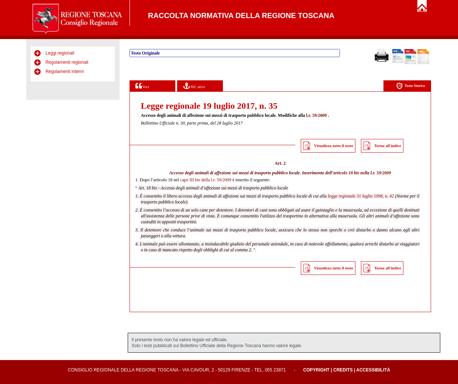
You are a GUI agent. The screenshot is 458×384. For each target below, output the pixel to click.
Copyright (316, 370)
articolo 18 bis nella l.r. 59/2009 (362, 172)
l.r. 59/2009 (316, 115)
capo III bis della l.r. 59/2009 (205, 179)
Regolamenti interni (64, 71)
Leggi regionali (59, 53)
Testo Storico (410, 86)
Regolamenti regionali (66, 62)
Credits (343, 370)
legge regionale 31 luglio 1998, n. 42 (361, 196)
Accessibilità (373, 370)
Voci (142, 86)
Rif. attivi (194, 86)
